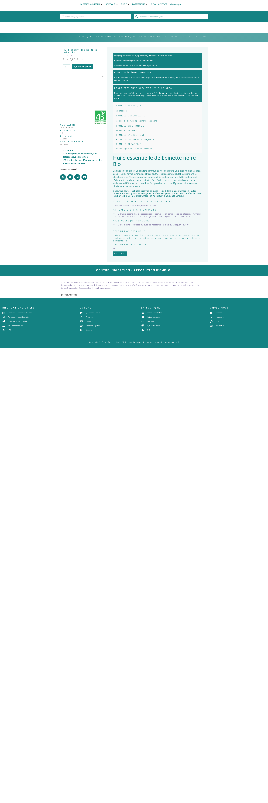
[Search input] (173, 20)
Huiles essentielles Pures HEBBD (109, 41)
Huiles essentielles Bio (146, 41)
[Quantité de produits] (66, 71)
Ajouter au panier (82, 71)
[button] (91, 4)
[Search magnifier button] (136, 20)
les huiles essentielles (141, 195)
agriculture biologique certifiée (144, 197)
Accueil (82, 41)
